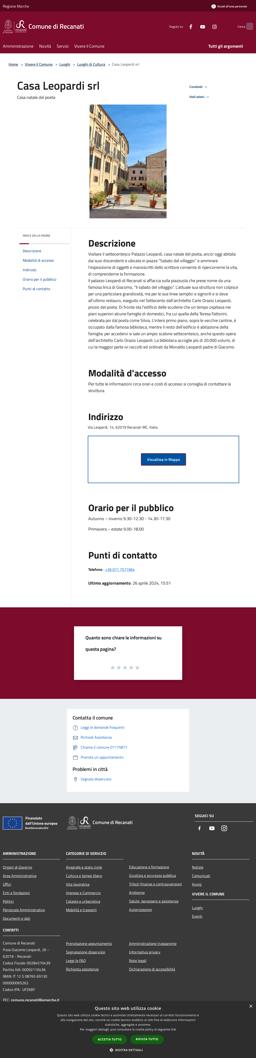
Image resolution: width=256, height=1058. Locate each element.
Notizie (197, 867)
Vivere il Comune (39, 64)
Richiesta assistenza (82, 969)
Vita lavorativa (77, 884)
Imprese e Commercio (83, 893)
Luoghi (64, 64)
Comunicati (201, 876)
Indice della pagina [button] (36, 235)
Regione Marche (16, 6)
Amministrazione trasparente (153, 943)
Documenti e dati (16, 918)
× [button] (250, 1006)
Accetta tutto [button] (109, 1039)
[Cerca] (247, 26)
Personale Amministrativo (24, 910)
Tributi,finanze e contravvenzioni (155, 884)
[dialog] (128, 1029)
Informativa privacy (144, 952)
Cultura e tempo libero (84, 876)
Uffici (7, 884)
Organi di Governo (17, 867)
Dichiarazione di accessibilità (152, 969)
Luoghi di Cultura (91, 64)
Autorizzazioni (140, 909)
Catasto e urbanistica (83, 901)
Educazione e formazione (149, 867)
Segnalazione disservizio (85, 952)
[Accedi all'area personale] (229, 6)
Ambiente (137, 892)
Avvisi (197, 884)
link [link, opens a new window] (173, 1029)
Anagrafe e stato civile (84, 867)
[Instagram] (205, 26)
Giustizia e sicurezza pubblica (152, 875)
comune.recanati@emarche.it (35, 1000)
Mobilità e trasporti (81, 910)
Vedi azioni (200, 97)
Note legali (137, 960)
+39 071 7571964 (120, 569)
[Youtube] (193, 26)
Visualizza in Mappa (163, 459)
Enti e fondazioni (16, 893)
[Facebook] (181, 26)
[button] (128, 1050)
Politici (8, 901)
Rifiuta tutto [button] (147, 1039)
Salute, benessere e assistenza (153, 901)
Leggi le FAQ (76, 960)
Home (13, 64)
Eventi (197, 916)
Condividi (199, 87)
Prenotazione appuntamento (89, 943)
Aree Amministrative (20, 876)
